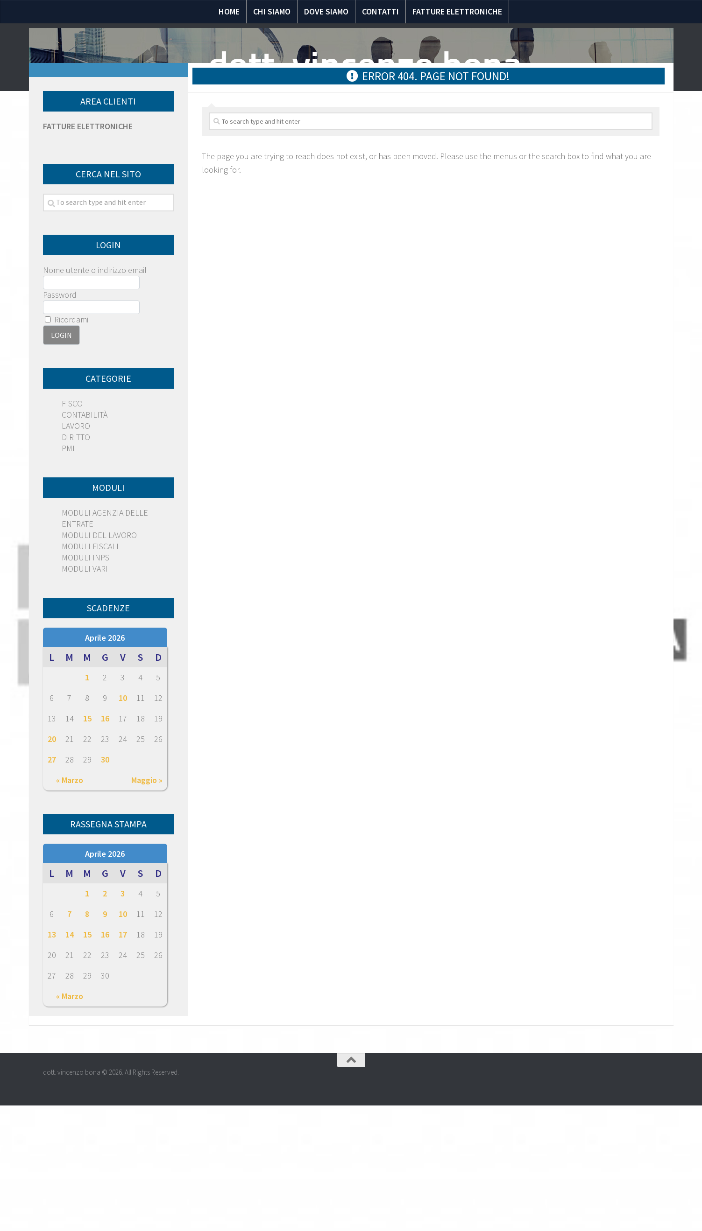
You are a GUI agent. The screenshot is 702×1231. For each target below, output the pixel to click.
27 (52, 885)
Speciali (290, 176)
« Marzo (69, 905)
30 (105, 885)
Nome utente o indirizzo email (95, 395)
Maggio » (147, 905)
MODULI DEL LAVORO (99, 660)
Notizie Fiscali (163, 176)
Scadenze (551, 176)
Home (229, 11)
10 (123, 823)
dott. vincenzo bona (365, 65)
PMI (68, 573)
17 (123, 1060)
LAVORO (76, 551)
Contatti (380, 11)
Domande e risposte (366, 176)
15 (87, 844)
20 (52, 864)
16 (105, 844)
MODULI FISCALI (90, 671)
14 (69, 1060)
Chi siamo (272, 11)
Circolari (494, 176)
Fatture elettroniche (457, 11)
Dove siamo (326, 11)
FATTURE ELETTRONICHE (88, 251)
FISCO (72, 529)
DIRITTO (76, 562)
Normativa (233, 176)
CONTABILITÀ (84, 540)
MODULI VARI (85, 694)
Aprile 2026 (105, 763)
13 (52, 1060)
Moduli (442, 176)
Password (60, 420)
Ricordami (66, 445)
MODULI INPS (85, 683)
